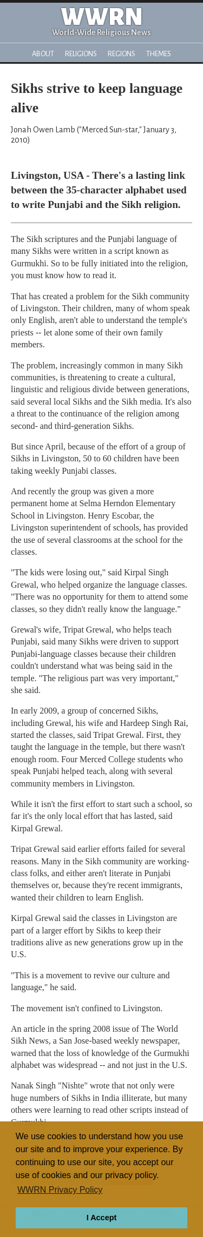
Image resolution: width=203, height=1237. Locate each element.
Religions (81, 54)
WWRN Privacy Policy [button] (59, 1189)
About (43, 54)
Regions (121, 54)
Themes (158, 54)
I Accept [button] (101, 1217)
